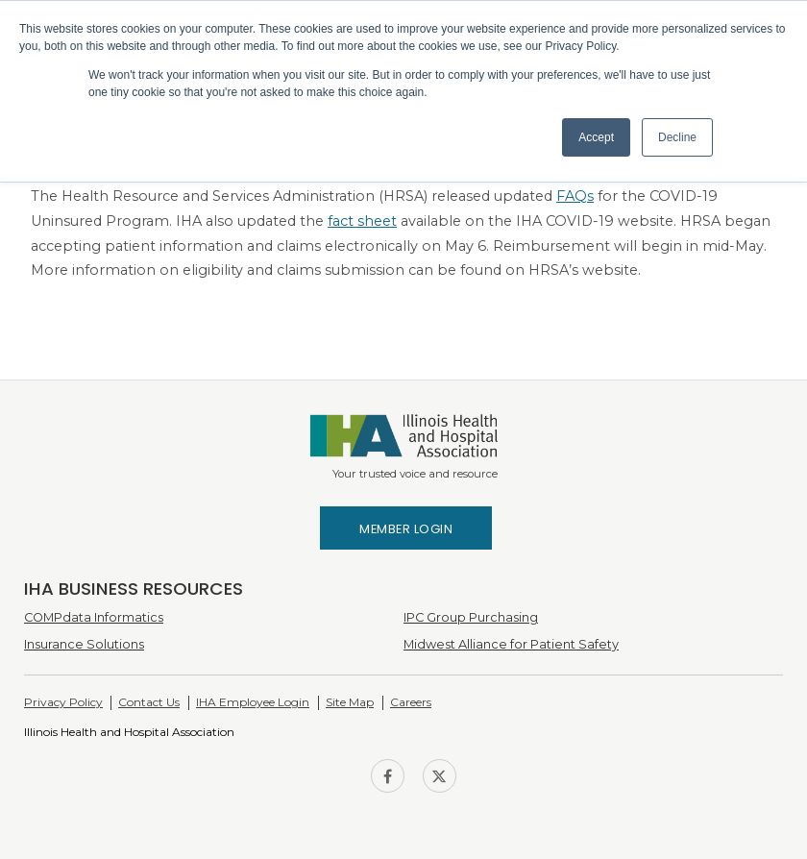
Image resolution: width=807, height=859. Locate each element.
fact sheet (362, 221)
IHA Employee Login (252, 702)
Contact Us (149, 702)
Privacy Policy (63, 702)
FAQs (575, 196)
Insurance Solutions (84, 644)
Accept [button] (596, 137)
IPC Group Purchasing (471, 617)
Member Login (405, 529)
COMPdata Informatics (93, 617)
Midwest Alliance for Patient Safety (511, 644)
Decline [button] (677, 137)
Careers (410, 702)
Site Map (350, 702)
